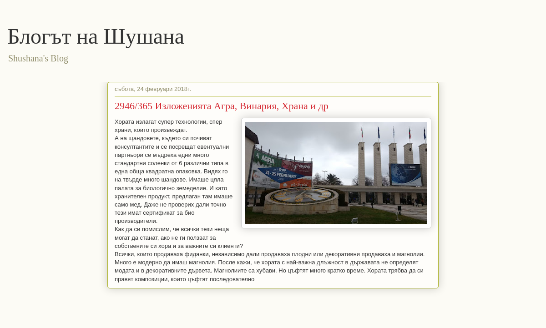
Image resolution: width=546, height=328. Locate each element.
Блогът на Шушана (95, 36)
